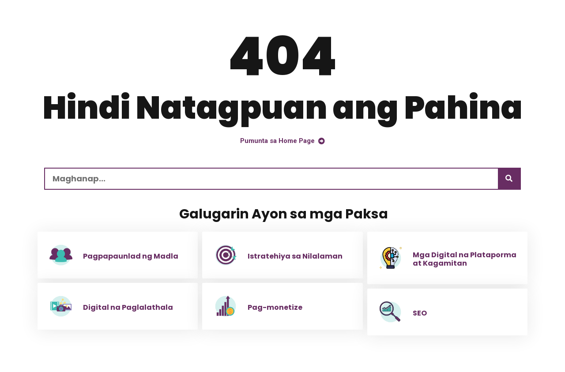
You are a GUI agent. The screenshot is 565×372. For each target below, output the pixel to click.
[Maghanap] (509, 179)
